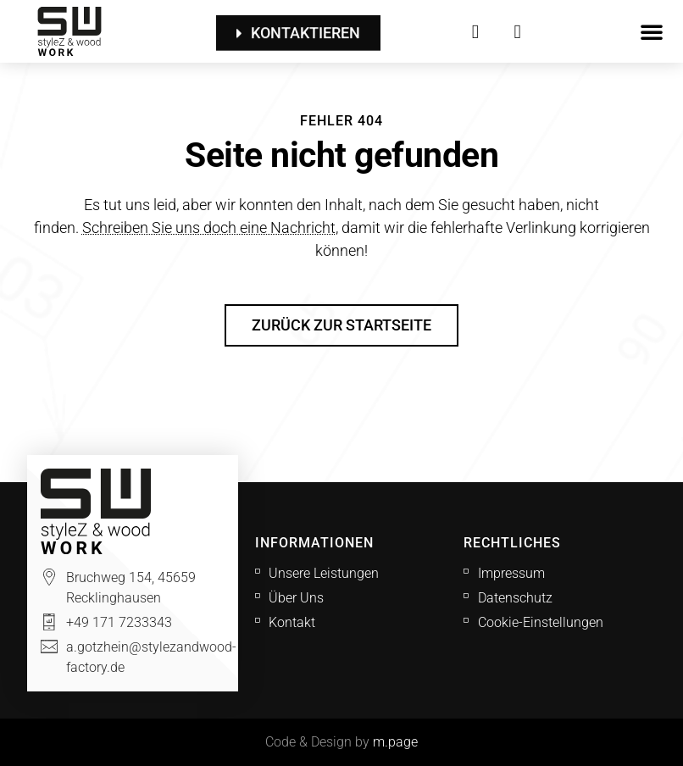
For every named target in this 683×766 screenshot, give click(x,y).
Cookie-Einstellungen (540, 622)
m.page (395, 742)
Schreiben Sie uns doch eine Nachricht (209, 227)
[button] (651, 31)
